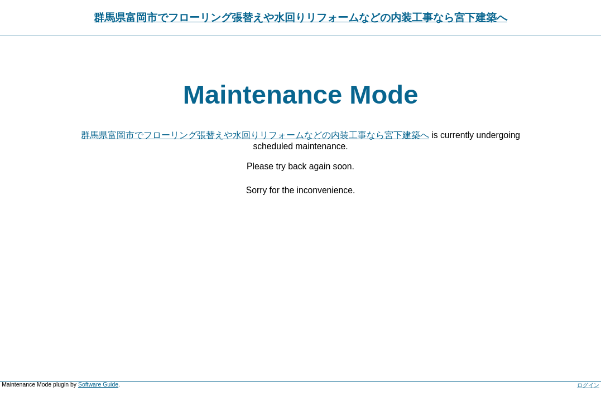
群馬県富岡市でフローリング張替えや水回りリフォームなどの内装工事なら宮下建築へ (300, 17)
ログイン (588, 385)
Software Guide (98, 385)
